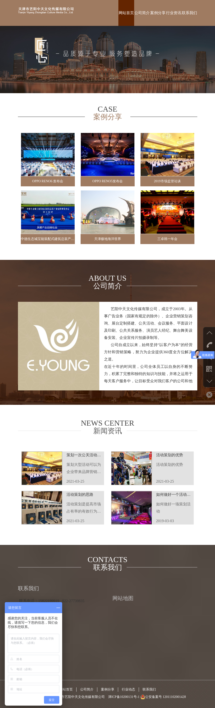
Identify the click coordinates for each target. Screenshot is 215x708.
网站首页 (126, 13)
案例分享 (157, 13)
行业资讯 (173, 13)
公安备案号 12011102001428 (163, 697)
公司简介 (142, 13)
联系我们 (189, 13)
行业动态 (128, 689)
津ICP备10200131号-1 (123, 697)
